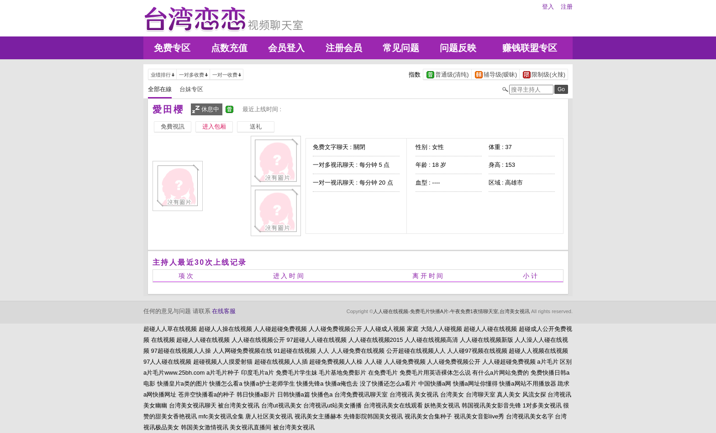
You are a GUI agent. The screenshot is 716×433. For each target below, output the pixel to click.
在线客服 (224, 311)
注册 (567, 6)
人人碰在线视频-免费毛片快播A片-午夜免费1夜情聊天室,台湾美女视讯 (451, 311)
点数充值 (229, 48)
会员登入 (286, 48)
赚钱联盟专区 (529, 48)
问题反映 (458, 48)
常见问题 (401, 48)
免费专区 (172, 48)
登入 (548, 6)
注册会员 (344, 48)
